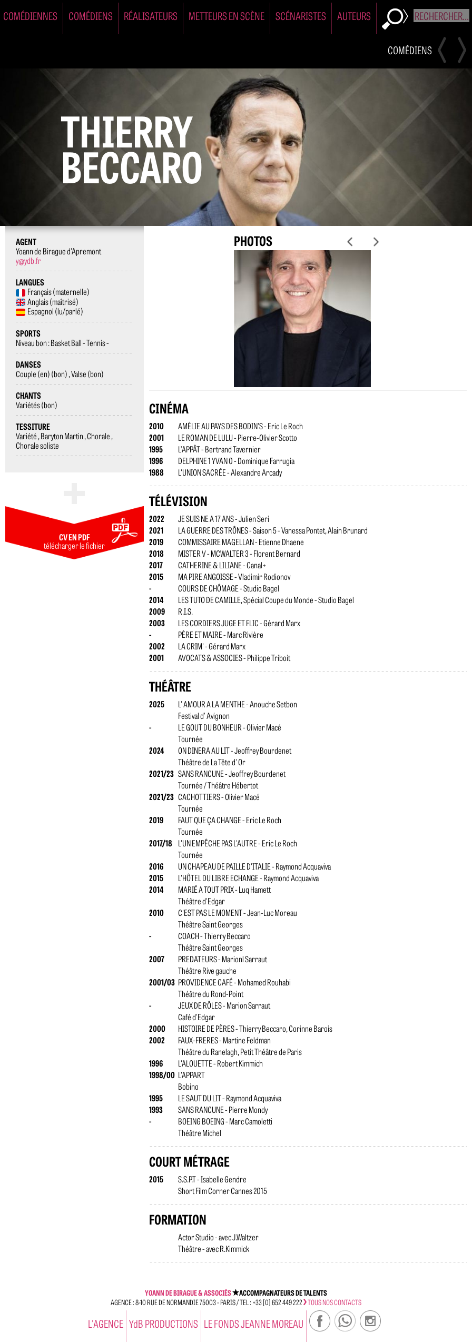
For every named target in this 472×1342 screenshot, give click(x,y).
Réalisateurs (151, 15)
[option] (308, 327)
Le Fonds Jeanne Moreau (253, 1323)
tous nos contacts (332, 1302)
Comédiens (90, 15)
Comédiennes (30, 15)
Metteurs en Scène (226, 15)
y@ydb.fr (28, 260)
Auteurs (354, 15)
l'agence (105, 1323)
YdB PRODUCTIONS (163, 1323)
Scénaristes (301, 15)
